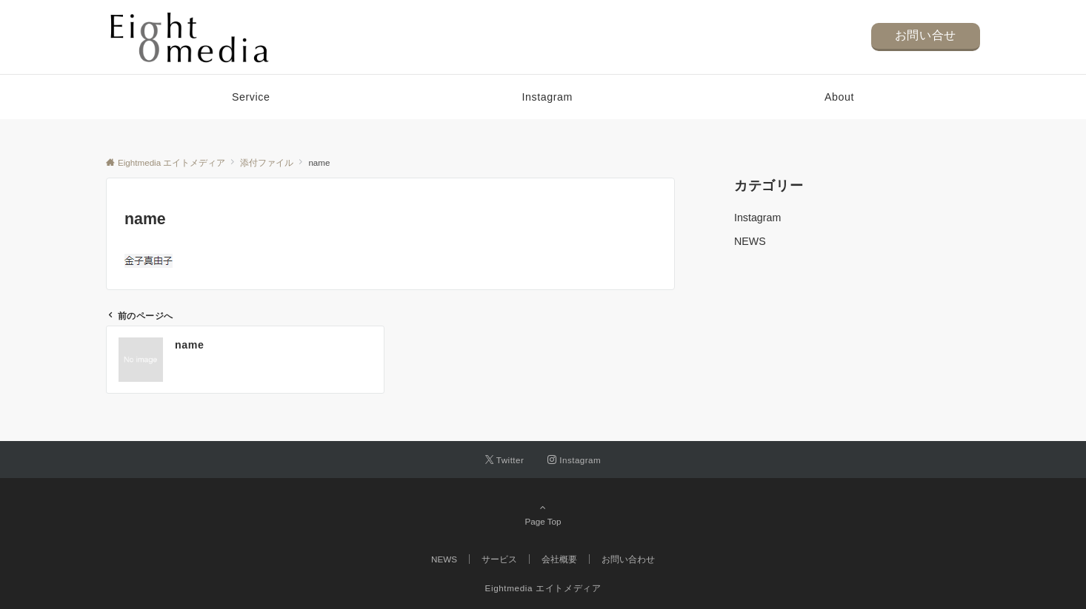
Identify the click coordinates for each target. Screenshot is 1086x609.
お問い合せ (925, 35)
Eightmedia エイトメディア (543, 588)
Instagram (757, 217)
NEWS (750, 241)
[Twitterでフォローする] (504, 460)
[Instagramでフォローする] (574, 460)
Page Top (543, 514)
